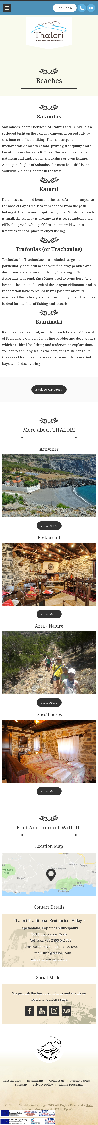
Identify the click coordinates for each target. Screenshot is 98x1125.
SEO (56, 1109)
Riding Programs (71, 1084)
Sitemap (21, 1084)
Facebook (29, 1011)
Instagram (54, 1011)
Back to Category (49, 389)
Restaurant (35, 1080)
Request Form (80, 1080)
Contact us (56, 1080)
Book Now (65, 8)
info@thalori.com (57, 953)
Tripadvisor (66, 1011)
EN (91, 8)
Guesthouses (12, 1080)
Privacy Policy (43, 1084)
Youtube (42, 1011)
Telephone (82, 8)
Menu (7, 8)
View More (49, 525)
